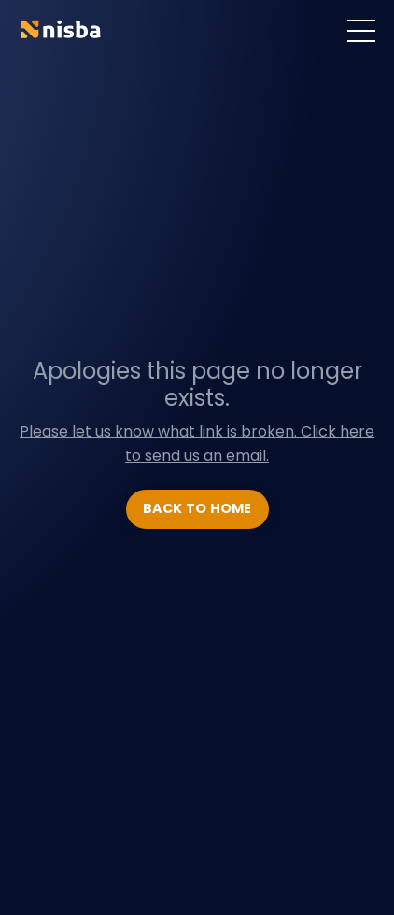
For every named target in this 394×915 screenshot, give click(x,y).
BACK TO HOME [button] (197, 508)
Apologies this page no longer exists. (197, 384)
